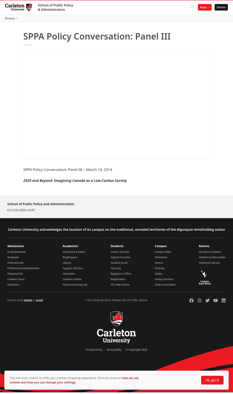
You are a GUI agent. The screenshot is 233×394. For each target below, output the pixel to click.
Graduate (13, 259)
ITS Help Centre (120, 286)
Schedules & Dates (74, 253)
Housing (116, 270)
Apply (202, 7)
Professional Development (23, 270)
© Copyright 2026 (136, 351)
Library (67, 264)
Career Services (120, 253)
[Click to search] (191, 7)
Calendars (69, 275)
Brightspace (70, 259)
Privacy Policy (94, 351)
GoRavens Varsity (209, 264)
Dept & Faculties (121, 259)
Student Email (119, 264)
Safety (159, 275)
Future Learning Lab (75, 286)
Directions (161, 259)
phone (28, 301)
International (15, 264)
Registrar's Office (121, 275)
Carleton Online (72, 280)
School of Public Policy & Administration (56, 7)
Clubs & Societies (165, 286)
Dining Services (164, 280)
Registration (118, 280)
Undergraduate (16, 253)
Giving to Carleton (210, 253)
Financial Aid (15, 275)
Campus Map (163, 253)
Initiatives (13, 286)
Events (159, 264)
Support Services (73, 270)
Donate (220, 7)
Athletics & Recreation (212, 259)
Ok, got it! (212, 380)
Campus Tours (16, 280)
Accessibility (114, 351)
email (39, 301)
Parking (159, 270)
